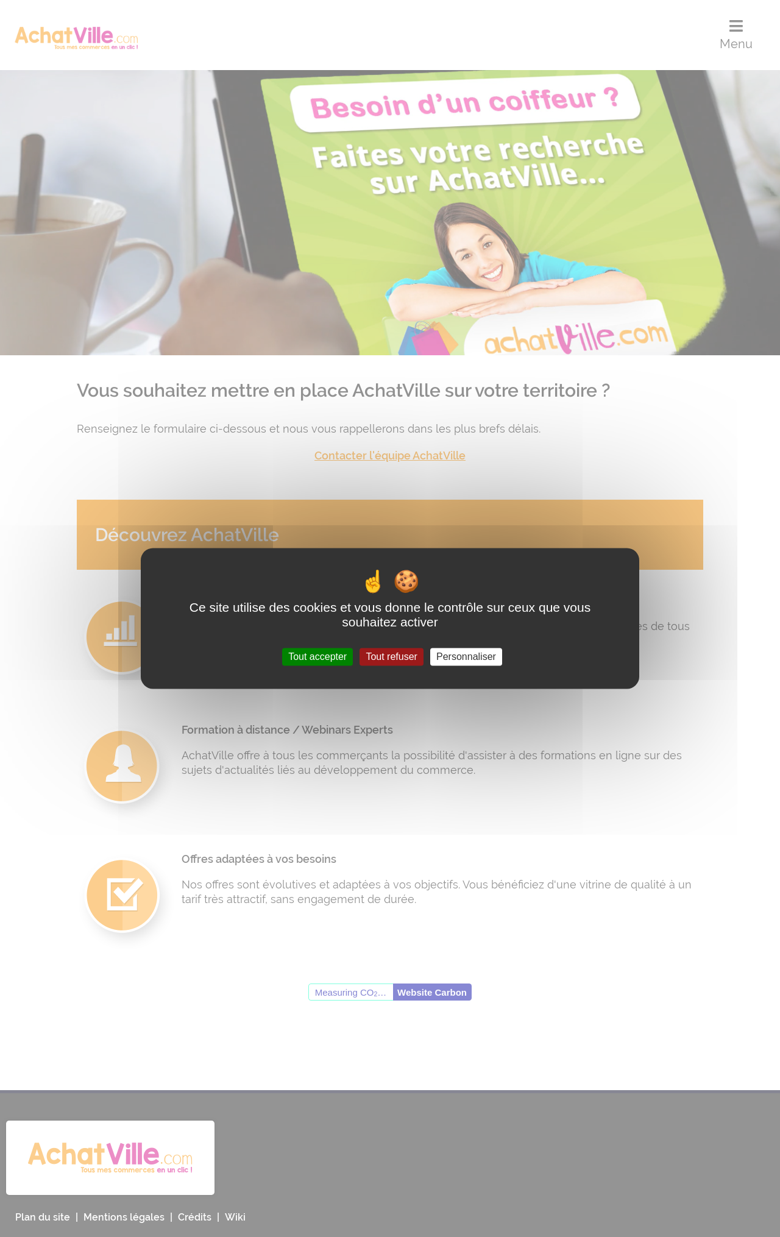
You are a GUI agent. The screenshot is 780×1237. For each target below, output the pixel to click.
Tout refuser (391, 656)
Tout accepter (317, 656)
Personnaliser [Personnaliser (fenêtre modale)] (466, 656)
